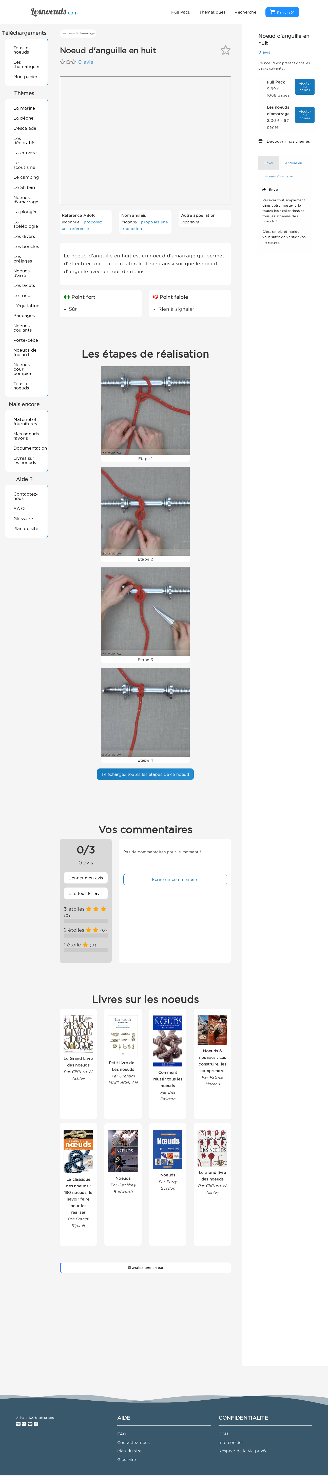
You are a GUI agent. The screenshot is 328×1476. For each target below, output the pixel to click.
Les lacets (24, 285)
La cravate (25, 152)
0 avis (85, 62)
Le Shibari (24, 187)
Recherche (245, 12)
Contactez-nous (25, 496)
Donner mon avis (85, 878)
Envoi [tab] (268, 163)
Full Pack (180, 12)
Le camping (26, 177)
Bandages (24, 315)
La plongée (25, 211)
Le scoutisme (24, 164)
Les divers (24, 236)
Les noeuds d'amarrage (78, 33)
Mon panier (25, 76)
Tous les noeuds (21, 49)
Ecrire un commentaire (175, 879)
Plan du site (25, 528)
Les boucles (26, 246)
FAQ (122, 1434)
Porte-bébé (25, 340)
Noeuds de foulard (25, 352)
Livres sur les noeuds (24, 460)
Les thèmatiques (26, 64)
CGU (223, 1434)
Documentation (28, 448)
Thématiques (212, 12)
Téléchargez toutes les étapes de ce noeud (145, 774)
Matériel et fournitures (25, 421)
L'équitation (26, 305)
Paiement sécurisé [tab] (278, 176)
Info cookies (231, 1442)
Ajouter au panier (305, 86)
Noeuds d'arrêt (21, 272)
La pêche (23, 118)
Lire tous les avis (86, 893)
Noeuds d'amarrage (25, 199)
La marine (24, 108)
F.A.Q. (19, 508)
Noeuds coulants (22, 327)
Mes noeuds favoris (26, 435)
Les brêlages (22, 258)
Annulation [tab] (293, 163)
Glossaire (23, 518)
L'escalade (24, 128)
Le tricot (22, 295)
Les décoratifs (24, 140)
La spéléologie (25, 223)
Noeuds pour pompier (22, 369)
